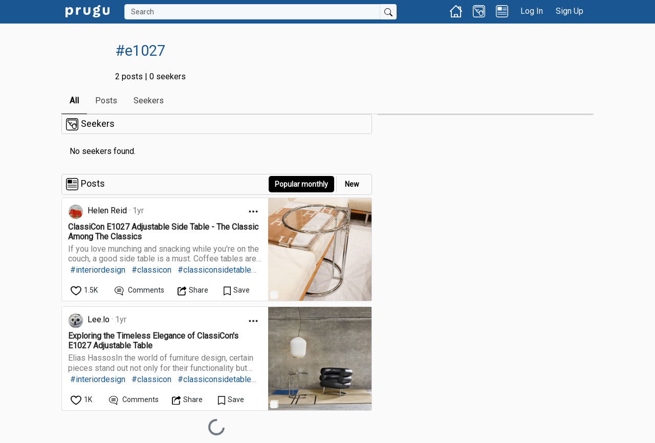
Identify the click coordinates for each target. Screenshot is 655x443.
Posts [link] (106, 100)
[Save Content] (236, 290)
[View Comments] (139, 290)
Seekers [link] (149, 100)
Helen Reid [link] (107, 210)
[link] (88, 10)
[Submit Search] (388, 11)
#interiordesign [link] (97, 270)
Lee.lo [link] (99, 319)
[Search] (252, 11)
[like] (85, 290)
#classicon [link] (151, 270)
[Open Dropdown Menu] (253, 211)
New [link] (352, 184)
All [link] (74, 100)
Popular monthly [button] (301, 184)
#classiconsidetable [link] (214, 270)
